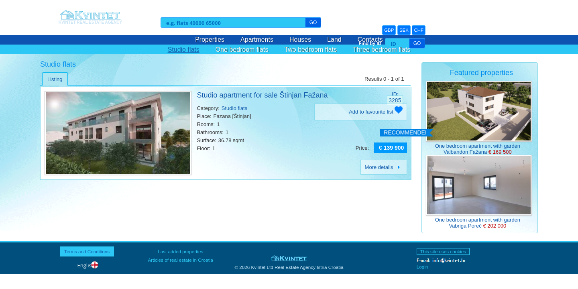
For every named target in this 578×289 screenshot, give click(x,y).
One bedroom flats (242, 49)
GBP (389, 30)
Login (422, 266)
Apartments (256, 39)
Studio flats (183, 49)
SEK (404, 30)
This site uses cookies (443, 251)
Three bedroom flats (381, 49)
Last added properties (180, 251)
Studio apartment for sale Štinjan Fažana (262, 95)
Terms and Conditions (87, 251)
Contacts (370, 39)
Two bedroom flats (310, 49)
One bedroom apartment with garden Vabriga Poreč (477, 223)
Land (334, 39)
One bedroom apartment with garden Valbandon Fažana (477, 149)
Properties (209, 39)
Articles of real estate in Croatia (180, 260)
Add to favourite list (376, 112)
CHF (418, 30)
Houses (300, 39)
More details (384, 167)
